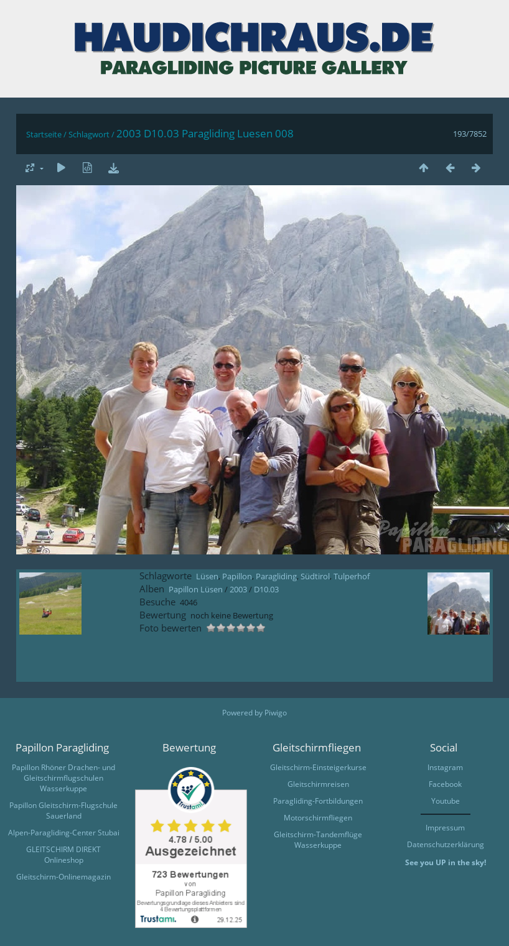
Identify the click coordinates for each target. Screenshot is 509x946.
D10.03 (266, 589)
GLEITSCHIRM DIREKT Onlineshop (63, 854)
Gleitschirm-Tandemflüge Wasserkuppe (318, 839)
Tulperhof (352, 576)
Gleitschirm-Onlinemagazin (63, 876)
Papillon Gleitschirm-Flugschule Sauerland (63, 810)
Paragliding (276, 576)
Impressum (445, 827)
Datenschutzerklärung (445, 844)
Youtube (445, 801)
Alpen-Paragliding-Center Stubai (63, 832)
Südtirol (315, 576)
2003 (238, 589)
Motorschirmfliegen (318, 817)
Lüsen (207, 576)
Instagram (445, 767)
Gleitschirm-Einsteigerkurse (318, 767)
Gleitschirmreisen (318, 784)
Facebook (445, 784)
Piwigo (275, 712)
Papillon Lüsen (196, 589)
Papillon (237, 576)
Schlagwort (89, 134)
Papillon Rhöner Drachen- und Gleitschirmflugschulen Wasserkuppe (63, 778)
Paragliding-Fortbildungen (318, 801)
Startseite (44, 134)
